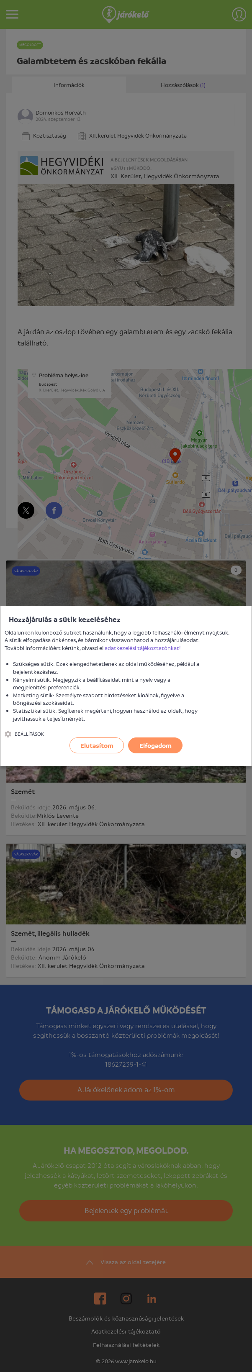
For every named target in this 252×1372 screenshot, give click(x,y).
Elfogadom (155, 745)
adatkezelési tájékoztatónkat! (143, 647)
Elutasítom (96, 745)
